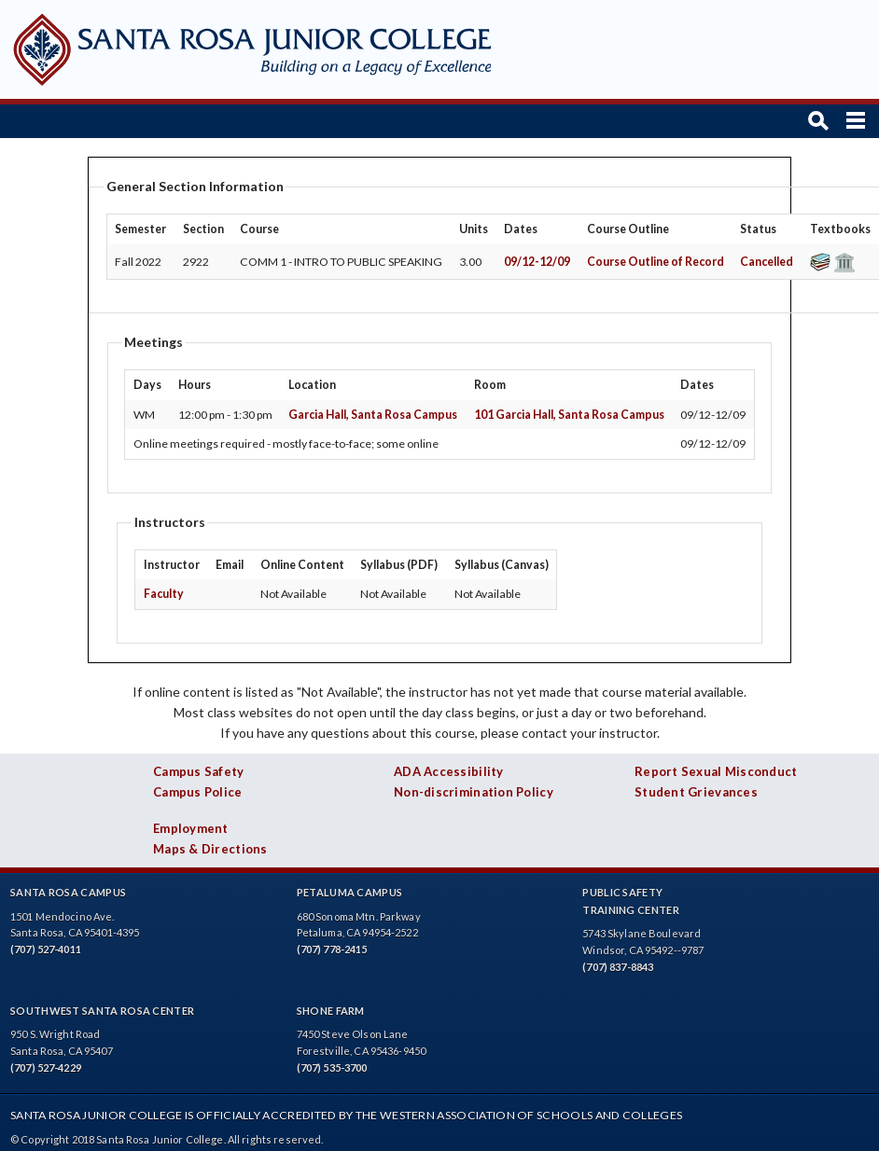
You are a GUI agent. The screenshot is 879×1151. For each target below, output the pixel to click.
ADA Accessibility (449, 771)
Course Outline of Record (655, 262)
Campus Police (198, 791)
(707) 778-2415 (332, 949)
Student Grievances (696, 791)
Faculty (164, 594)
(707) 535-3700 (332, 1067)
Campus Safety (198, 771)
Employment (191, 828)
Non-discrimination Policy (473, 791)
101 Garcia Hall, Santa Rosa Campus (569, 415)
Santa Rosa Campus (68, 892)
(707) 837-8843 (617, 967)
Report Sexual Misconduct (716, 771)
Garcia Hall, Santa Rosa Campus (372, 415)
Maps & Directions (210, 848)
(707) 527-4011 (45, 949)
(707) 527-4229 (45, 1067)
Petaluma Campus (350, 892)
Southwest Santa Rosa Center (102, 1011)
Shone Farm (331, 1011)
